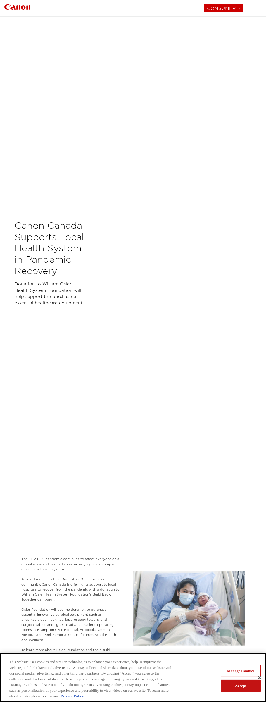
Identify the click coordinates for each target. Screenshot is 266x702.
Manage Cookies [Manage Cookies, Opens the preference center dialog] (241, 671)
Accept (240, 686)
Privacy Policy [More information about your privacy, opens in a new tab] (72, 696)
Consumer (221, 8)
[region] (133, 677)
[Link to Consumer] (17, 6)
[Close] (259, 677)
